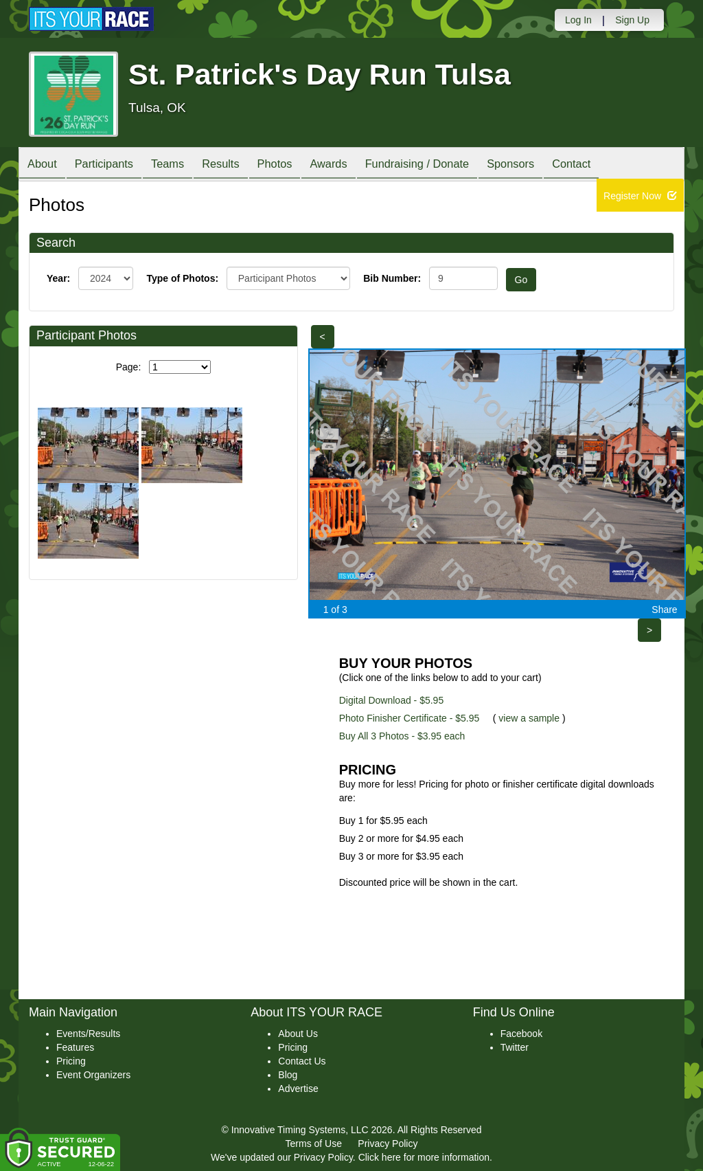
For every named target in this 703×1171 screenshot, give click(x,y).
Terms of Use (314, 1143)
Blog (287, 1074)
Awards (357, 165)
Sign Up (632, 19)
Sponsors (551, 165)
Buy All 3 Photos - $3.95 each (402, 736)
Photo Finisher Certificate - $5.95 (409, 718)
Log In (578, 19)
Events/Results (88, 1033)
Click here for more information (423, 1157)
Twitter (514, 1047)
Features (75, 1047)
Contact (618, 165)
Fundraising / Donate (451, 165)
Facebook (521, 1033)
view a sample (529, 718)
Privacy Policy (387, 1143)
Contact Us (301, 1061)
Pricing (71, 1061)
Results (239, 165)
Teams (181, 165)
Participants (112, 165)
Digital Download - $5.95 (391, 700)
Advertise (298, 1088)
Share (664, 609)
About (45, 165)
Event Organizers (93, 1074)
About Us (298, 1033)
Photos (298, 165)
